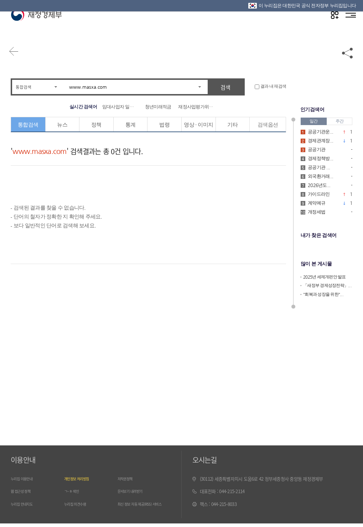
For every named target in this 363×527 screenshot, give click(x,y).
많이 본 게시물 (316, 263)
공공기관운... (320, 131)
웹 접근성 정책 (24, 491)
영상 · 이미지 (198, 125)
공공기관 (316, 149)
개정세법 (316, 211)
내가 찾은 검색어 (318, 235)
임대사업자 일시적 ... (120, 106)
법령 (164, 125)
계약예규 (316, 202)
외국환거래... (320, 176)
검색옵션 (268, 125)
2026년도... (319, 184)
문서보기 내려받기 (134, 491)
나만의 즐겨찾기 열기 (331, 29)
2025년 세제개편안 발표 (324, 275)
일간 (314, 120)
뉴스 (62, 125)
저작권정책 (128, 478)
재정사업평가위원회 (196, 106)
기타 (233, 125)
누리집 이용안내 (25, 478)
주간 (340, 120)
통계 (130, 125)
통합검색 (26, 87)
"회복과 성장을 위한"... (323, 293)
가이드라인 (319, 193)
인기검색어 (312, 109)
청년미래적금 (158, 106)
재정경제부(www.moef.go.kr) (36, 29)
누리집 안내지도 (25, 504)
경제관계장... (320, 140)
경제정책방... (320, 158)
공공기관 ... (319, 167)
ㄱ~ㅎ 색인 (74, 491)
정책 (96, 125)
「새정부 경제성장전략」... (327, 284)
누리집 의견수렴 (78, 504)
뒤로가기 (17, 57)
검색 (225, 87)
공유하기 (348, 58)
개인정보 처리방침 (80, 478)
